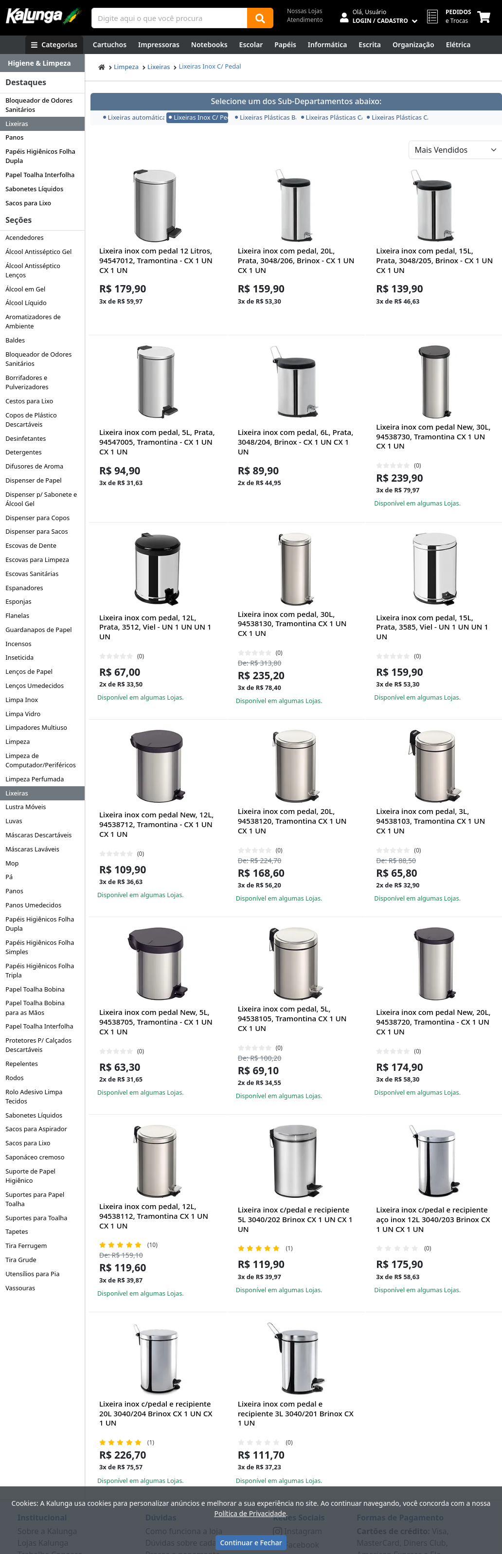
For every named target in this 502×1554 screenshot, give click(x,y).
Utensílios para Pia (32, 1273)
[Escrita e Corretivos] (370, 45)
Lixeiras (16, 123)
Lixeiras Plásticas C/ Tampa (396, 117)
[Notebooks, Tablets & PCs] (209, 45)
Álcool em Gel (25, 289)
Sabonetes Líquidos (34, 188)
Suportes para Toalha (36, 1217)
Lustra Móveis (25, 806)
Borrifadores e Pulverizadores (26, 382)
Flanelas (17, 615)
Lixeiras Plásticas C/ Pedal (330, 117)
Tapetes (16, 1231)
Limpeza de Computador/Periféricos (40, 760)
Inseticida (19, 657)
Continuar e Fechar (251, 1542)
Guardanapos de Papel (38, 629)
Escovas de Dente (30, 545)
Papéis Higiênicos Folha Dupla (40, 156)
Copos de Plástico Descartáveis (30, 420)
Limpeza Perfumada (34, 779)
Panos (14, 137)
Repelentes (21, 1063)
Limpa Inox (21, 699)
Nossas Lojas (305, 11)
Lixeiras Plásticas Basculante (264, 117)
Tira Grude (20, 1259)
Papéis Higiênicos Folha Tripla (39, 970)
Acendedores (24, 237)
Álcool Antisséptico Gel (38, 251)
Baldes (15, 340)
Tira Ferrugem (26, 1245)
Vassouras (20, 1287)
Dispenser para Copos (37, 517)
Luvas (13, 820)
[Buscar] (260, 18)
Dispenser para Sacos (36, 531)
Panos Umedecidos (33, 905)
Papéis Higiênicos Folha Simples (39, 947)
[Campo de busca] (169, 18)
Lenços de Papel (29, 671)
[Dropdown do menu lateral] (42, 63)
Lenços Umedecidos (34, 685)
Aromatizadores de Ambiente (33, 321)
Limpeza (17, 741)
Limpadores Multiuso (36, 727)
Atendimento (305, 20)
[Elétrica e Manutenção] (458, 45)
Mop (11, 863)
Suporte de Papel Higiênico (30, 1176)
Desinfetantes (25, 438)
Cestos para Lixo (29, 401)
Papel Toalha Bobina (35, 989)
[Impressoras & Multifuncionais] (158, 45)
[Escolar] (251, 45)
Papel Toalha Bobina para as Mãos (35, 1007)
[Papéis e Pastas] (285, 45)
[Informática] (327, 45)
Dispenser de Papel (33, 480)
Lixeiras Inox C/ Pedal (210, 66)
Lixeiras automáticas (132, 117)
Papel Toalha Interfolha (39, 174)
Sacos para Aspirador (36, 1128)
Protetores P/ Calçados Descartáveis (38, 1045)
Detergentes (23, 452)
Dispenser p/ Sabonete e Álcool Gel (41, 499)
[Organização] (413, 45)
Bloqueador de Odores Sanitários (38, 105)
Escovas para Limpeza (37, 559)
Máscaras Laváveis (32, 849)
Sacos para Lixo (28, 203)
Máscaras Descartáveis (38, 835)
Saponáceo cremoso (34, 1157)
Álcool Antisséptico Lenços (32, 270)
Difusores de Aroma (34, 466)
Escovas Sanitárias (31, 573)
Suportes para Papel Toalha (34, 1199)
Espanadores (24, 587)
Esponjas (18, 601)
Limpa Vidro (22, 713)
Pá (9, 876)
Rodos (14, 1077)
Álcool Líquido (25, 302)
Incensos (18, 643)
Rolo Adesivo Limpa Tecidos (33, 1096)
